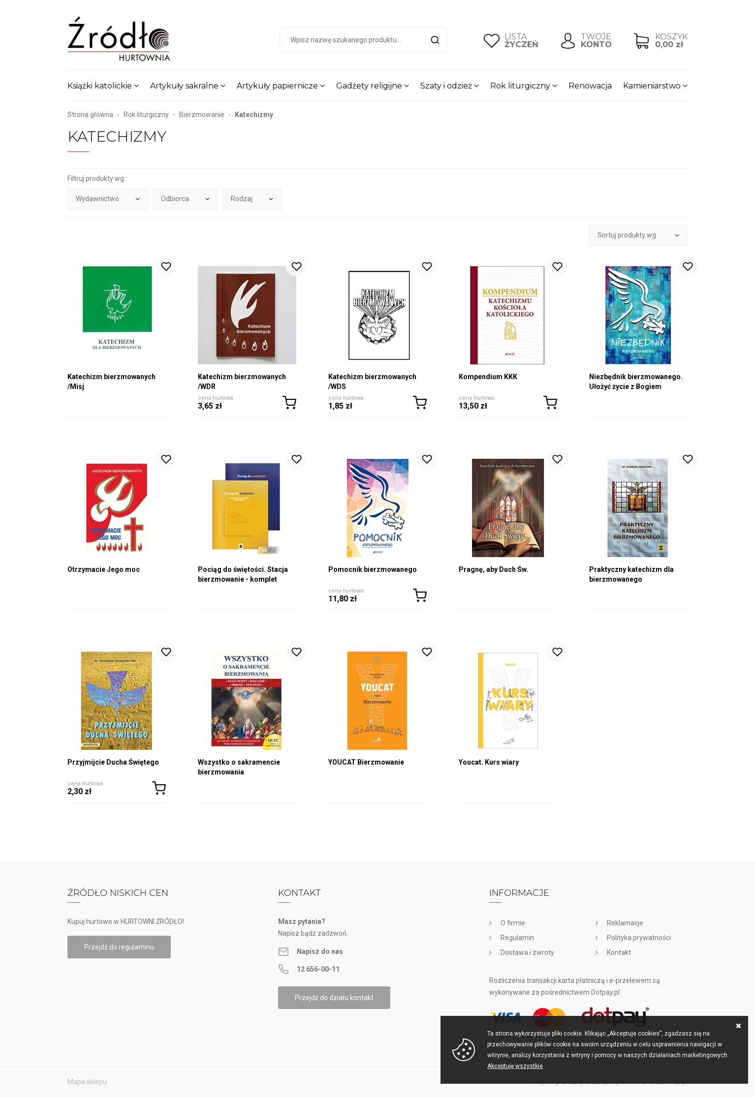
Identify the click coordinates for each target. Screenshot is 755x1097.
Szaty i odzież (446, 85)
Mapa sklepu (87, 1082)
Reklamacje (625, 923)
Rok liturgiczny (520, 85)
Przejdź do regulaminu (119, 947)
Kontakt (619, 952)
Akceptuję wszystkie (515, 1066)
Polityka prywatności (639, 938)
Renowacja (590, 85)
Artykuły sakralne (184, 85)
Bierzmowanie (201, 115)
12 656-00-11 (318, 969)
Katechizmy (254, 115)
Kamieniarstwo (652, 85)
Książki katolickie (99, 85)
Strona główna (90, 115)
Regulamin (517, 938)
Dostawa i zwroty (527, 952)
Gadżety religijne (369, 85)
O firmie (513, 923)
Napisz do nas (320, 951)
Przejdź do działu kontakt (334, 998)
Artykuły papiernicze (277, 85)
